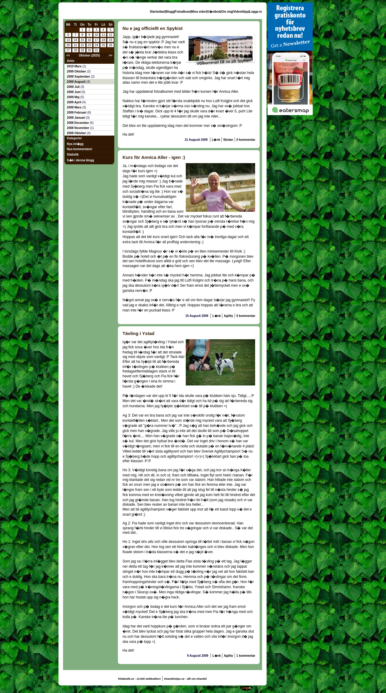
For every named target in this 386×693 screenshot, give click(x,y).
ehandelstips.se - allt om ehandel (185, 678)
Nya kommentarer (79, 149)
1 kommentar (245, 655)
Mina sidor (198, 11)
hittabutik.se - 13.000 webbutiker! (139, 678)
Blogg (169, 11)
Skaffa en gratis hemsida (220, 687)
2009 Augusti (77, 81)
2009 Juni (74, 92)
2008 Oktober (77, 133)
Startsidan (157, 11)
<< (68, 55)
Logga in (255, 11)
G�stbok (213, 11)
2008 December (78, 122)
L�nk (216, 139)
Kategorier (74, 138)
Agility (228, 315)
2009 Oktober (77, 71)
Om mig (227, 11)
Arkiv (70, 61)
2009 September (79, 76)
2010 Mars (74, 66)
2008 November (78, 128)
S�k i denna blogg (80, 160)
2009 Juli (74, 87)
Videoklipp (240, 11)
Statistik (73, 154)
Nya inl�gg (75, 144)
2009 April (74, 102)
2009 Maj (73, 97)
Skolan (228, 139)
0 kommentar (245, 139)
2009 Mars (74, 107)
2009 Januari (76, 117)
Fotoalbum (182, 11)
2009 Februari (77, 112)
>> (110, 55)
